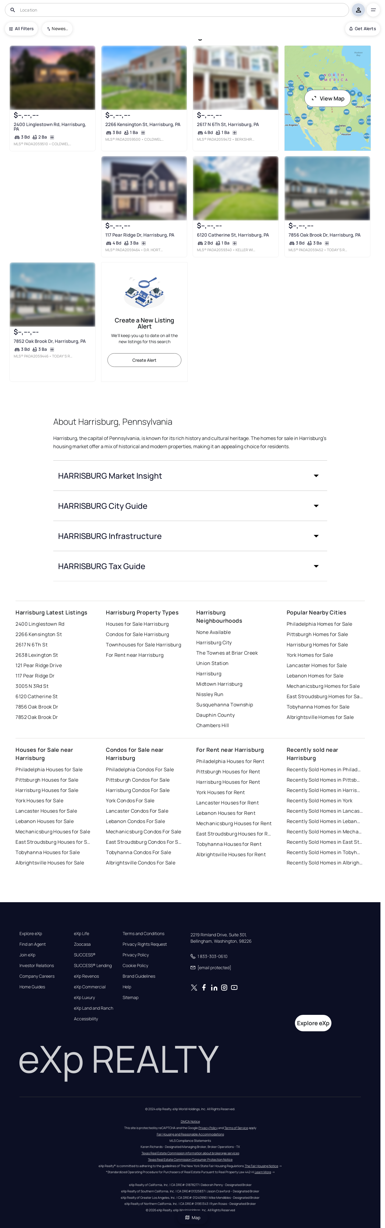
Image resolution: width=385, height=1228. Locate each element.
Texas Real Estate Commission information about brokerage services (190, 1153)
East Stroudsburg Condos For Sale (144, 842)
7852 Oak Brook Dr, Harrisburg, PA (50, 341)
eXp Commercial (90, 987)
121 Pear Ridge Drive (39, 665)
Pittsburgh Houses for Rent (228, 771)
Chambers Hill (212, 725)
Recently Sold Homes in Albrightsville (325, 862)
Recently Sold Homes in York (320, 800)
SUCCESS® (85, 955)
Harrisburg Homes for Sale (317, 644)
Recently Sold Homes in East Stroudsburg (325, 842)
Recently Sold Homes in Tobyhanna (325, 852)
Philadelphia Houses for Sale (49, 769)
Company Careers (36, 976)
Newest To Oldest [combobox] (60, 28)
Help (127, 987)
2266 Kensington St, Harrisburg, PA (142, 124)
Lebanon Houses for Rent (225, 813)
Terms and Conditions (143, 933)
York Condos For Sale (130, 800)
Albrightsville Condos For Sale (140, 862)
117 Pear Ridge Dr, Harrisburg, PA (139, 235)
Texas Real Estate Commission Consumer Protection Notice (190, 1159)
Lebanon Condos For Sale (135, 821)
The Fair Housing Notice (261, 1166)
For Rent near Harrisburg (135, 655)
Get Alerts (362, 28)
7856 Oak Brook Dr (37, 706)
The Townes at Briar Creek (227, 652)
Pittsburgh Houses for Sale (47, 779)
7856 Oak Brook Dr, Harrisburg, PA (325, 235)
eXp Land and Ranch (93, 1008)
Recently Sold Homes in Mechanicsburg (325, 831)
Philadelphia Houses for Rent (230, 761)
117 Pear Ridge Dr (35, 675)
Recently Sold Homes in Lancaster (325, 811)
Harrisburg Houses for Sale (47, 790)
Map (193, 1217)
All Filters (21, 28)
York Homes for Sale (310, 655)
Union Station (212, 663)
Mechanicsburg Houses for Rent (234, 823)
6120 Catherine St (37, 696)
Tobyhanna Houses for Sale (48, 852)
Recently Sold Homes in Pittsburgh (325, 779)
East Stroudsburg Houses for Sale (54, 842)
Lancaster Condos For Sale (137, 811)
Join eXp (27, 955)
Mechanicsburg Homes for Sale (323, 686)
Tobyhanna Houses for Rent (228, 844)
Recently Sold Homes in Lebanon (325, 821)
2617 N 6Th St (31, 644)
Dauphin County (215, 715)
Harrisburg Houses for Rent (228, 782)
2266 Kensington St (39, 634)
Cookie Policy (135, 965)
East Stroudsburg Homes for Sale (325, 696)
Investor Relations (36, 965)
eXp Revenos (86, 976)
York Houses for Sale (39, 800)
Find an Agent (32, 944)
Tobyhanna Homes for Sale (318, 706)
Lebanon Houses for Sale (45, 821)
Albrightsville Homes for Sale (320, 717)
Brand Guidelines (139, 976)
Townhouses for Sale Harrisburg (143, 644)
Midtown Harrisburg (219, 684)
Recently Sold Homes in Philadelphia (325, 769)
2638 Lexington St (37, 655)
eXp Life (81, 933)
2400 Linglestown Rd (40, 624)
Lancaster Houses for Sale (46, 811)
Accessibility (86, 1019)
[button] (190, 476)
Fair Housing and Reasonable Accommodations (190, 1134)
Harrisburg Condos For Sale (138, 790)
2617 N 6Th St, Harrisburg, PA (228, 124)
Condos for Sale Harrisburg (137, 634)
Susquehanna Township (224, 704)
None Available (213, 632)
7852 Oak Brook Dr (37, 717)
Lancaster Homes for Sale (317, 665)
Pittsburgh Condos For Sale (138, 779)
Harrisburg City (214, 642)
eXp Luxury (84, 997)
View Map (328, 98)
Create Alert (144, 360)
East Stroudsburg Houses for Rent (234, 833)
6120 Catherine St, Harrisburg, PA (233, 235)
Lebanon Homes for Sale (315, 675)
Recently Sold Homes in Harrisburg (325, 790)
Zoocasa (82, 944)
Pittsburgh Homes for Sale (317, 634)
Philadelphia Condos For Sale (140, 769)
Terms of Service (236, 1128)
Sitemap (130, 997)
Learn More (263, 1172)
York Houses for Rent (220, 792)
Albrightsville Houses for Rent (231, 854)
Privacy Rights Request (145, 944)
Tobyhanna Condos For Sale (138, 852)
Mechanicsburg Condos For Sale (143, 831)
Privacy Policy (136, 955)
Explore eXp (30, 933)
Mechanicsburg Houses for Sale (53, 831)
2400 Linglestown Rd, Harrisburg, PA (50, 126)
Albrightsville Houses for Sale (50, 862)
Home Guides (32, 987)
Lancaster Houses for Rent (227, 802)
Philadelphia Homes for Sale (319, 624)
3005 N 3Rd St (32, 686)
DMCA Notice (190, 1121)
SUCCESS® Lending (93, 965)
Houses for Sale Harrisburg (137, 624)
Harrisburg (208, 673)
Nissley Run (210, 694)
